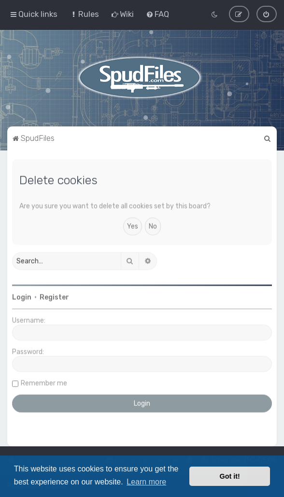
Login (21, 296)
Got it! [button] (230, 476)
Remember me (44, 382)
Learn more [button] (146, 482)
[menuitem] (84, 13)
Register (54, 296)
